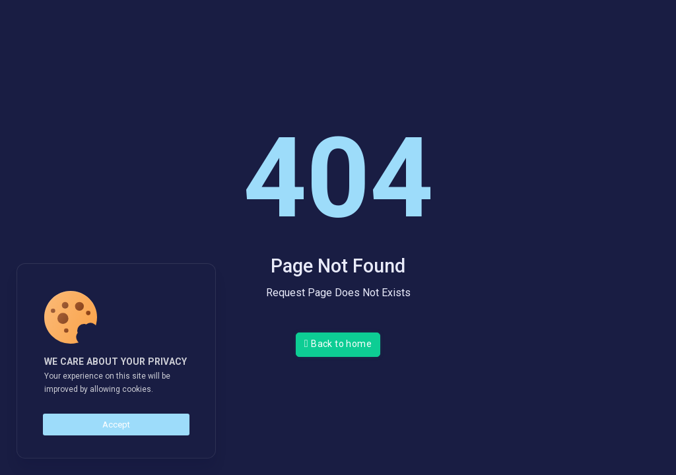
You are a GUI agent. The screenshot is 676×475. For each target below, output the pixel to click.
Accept (116, 424)
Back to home (338, 343)
